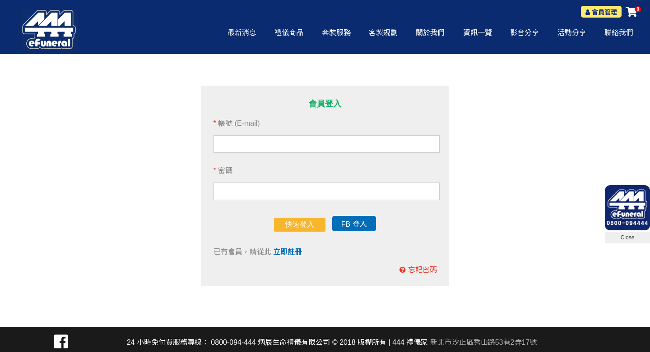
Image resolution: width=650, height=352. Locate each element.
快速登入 (299, 224)
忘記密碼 (422, 270)
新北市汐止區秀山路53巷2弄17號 (483, 342)
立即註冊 (287, 252)
